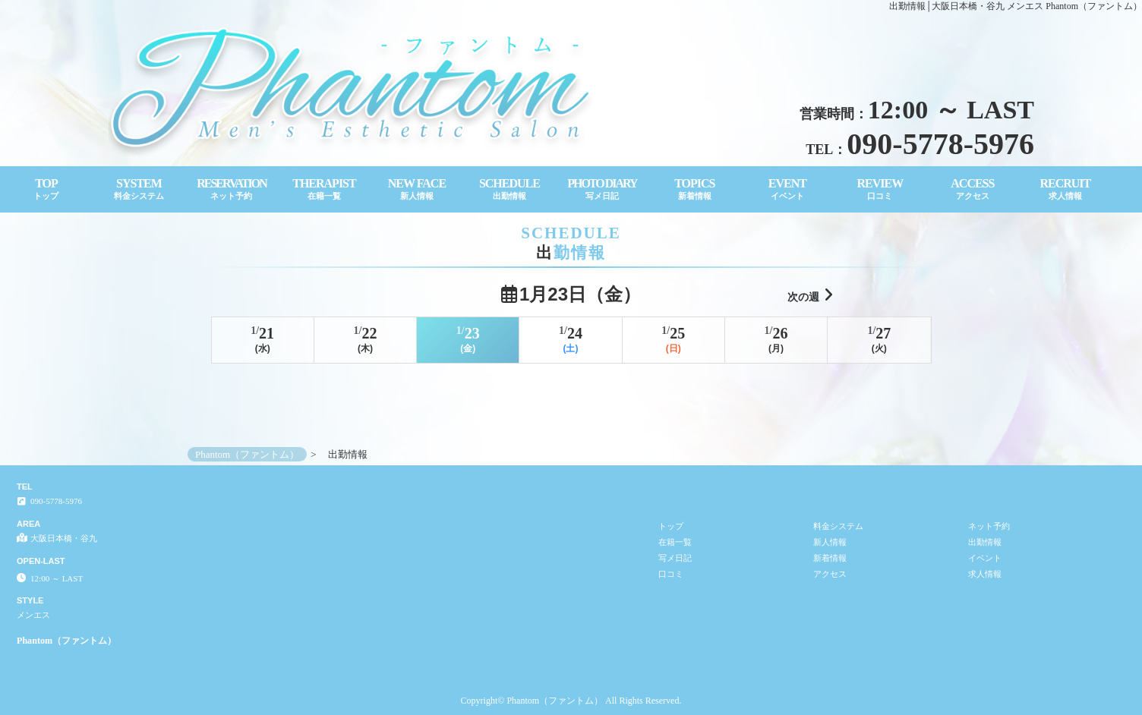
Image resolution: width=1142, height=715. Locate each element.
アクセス (830, 573)
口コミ (670, 573)
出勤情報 (985, 541)
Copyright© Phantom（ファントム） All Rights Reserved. (571, 700)
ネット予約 (989, 526)
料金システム (838, 526)
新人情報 (830, 541)
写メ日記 (675, 557)
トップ (670, 526)
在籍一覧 (675, 541)
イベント (985, 557)
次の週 (810, 295)
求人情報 (985, 573)
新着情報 (830, 557)
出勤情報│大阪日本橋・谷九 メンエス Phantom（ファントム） (1015, 6)
